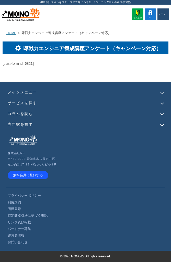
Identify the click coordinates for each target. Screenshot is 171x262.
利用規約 (14, 202)
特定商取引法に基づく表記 (28, 215)
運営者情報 (16, 235)
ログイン (150, 14)
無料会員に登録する (28, 175)
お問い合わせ (18, 242)
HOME (11, 33)
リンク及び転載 (19, 222)
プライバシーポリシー (24, 195)
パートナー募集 (19, 229)
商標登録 (14, 209)
